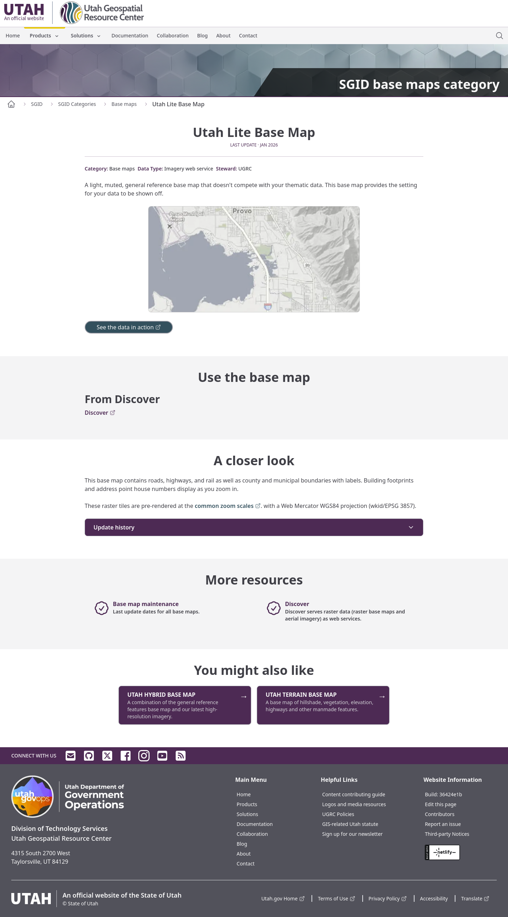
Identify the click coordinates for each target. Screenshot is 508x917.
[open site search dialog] (499, 36)
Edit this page (440, 804)
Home (13, 35)
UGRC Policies (338, 814)
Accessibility (434, 898)
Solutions (86, 35)
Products (44, 35)
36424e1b (450, 794)
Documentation (129, 35)
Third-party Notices (447, 834)
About (223, 35)
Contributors (439, 814)
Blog (202, 35)
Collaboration (172, 35)
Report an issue (443, 824)
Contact (248, 35)
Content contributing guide (353, 794)
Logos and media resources (354, 804)
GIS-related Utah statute (350, 824)
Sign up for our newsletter (352, 834)
